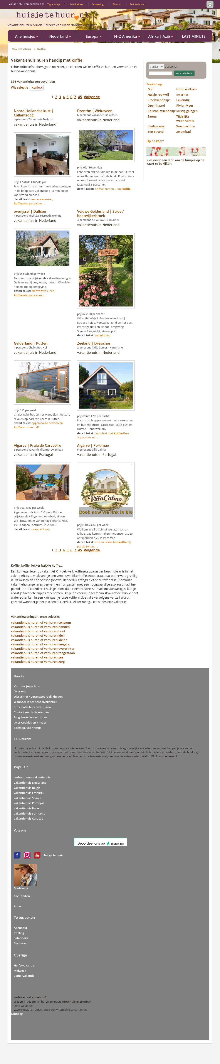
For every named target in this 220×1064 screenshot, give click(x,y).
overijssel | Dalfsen (30, 211)
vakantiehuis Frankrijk (29, 793)
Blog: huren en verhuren (30, 717)
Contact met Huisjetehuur (31, 712)
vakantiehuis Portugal (29, 803)
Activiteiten (76, 4)
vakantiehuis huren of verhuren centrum (41, 622)
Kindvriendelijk (159, 100)
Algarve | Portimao (93, 445)
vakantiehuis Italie (26, 808)
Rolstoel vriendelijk (162, 111)
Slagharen (21, 943)
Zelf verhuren (137, 4)
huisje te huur (53, 855)
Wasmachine (185, 126)
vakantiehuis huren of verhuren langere (40, 644)
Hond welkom (186, 89)
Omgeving (98, 4)
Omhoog (17, 1014)
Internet (182, 95)
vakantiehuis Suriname (29, 813)
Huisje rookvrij (158, 95)
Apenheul (20, 928)
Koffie (41, 49)
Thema (117, 4)
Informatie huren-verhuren (32, 707)
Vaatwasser (156, 126)
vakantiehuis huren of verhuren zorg (38, 662)
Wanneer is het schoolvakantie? (35, 702)
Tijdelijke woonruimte (185, 118)
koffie (77, 60)
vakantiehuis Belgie (27, 788)
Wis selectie (19, 87)
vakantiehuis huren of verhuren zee (37, 657)
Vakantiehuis (21, 49)
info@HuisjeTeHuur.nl (76, 1001)
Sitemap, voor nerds (27, 728)
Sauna (152, 116)
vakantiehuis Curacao (28, 818)
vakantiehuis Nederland (30, 783)
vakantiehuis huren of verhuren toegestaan (43, 653)
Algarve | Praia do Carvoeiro (37, 445)
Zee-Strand (156, 132)
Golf (151, 89)
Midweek (20, 971)
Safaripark (21, 938)
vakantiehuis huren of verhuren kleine (39, 640)
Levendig (183, 100)
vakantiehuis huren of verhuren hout (38, 631)
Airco (17, 906)
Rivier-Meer (184, 105)
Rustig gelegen (187, 111)
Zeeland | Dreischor (94, 343)
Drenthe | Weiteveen (94, 110)
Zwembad (183, 132)
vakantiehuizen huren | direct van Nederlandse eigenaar (52, 25)
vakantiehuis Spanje (27, 798)
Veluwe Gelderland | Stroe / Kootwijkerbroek (100, 213)
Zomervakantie (24, 976)
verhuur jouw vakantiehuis (32, 777)
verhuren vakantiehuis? (30, 997)
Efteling (19, 933)
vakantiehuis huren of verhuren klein (38, 635)
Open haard (156, 105)
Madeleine (21, 888)
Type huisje (53, 4)
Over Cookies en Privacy (30, 722)
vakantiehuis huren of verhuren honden (40, 627)
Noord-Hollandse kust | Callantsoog (34, 113)
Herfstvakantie (24, 965)
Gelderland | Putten (30, 343)
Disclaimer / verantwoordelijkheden (38, 697)
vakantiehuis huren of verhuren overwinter (43, 648)
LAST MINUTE (193, 36)
